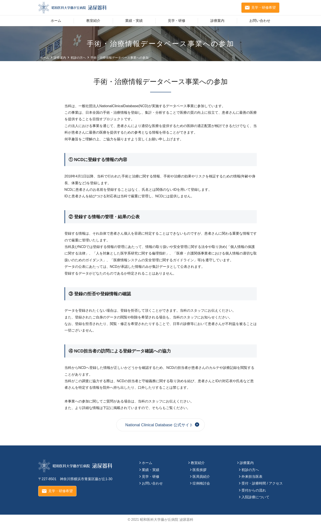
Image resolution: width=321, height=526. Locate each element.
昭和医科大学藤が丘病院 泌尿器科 (166, 521)
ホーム (56, 22)
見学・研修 (176, 22)
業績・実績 (134, 22)
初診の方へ (250, 471)
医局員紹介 (201, 478)
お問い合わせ (259, 22)
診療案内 (217, 22)
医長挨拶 (199, 471)
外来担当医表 (251, 478)
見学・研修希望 (260, 8)
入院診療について (255, 498)
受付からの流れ (253, 491)
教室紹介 (93, 22)
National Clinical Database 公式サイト (160, 426)
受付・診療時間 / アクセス (262, 485)
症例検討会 (201, 485)
